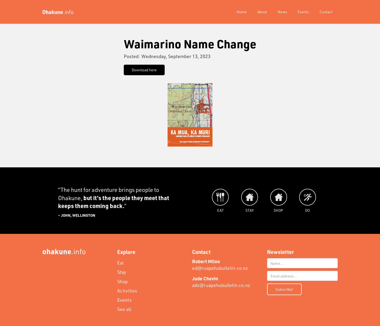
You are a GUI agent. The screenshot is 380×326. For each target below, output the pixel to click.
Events (303, 11)
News (282, 11)
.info (64, 251)
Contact (326, 11)
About (262, 11)
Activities (127, 290)
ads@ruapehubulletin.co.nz (221, 281)
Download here (144, 69)
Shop (122, 281)
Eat (120, 262)
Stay (121, 272)
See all (124, 309)
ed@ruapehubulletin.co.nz (220, 264)
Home (242, 11)
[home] (58, 12)
